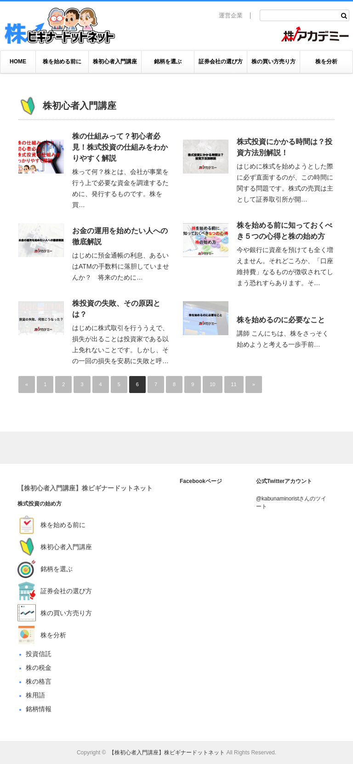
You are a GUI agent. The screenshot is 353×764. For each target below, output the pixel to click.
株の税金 (38, 667)
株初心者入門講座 (115, 61)
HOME (18, 61)
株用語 (35, 695)
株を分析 (326, 61)
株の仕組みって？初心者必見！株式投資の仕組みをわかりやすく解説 (120, 147)
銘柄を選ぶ (168, 61)
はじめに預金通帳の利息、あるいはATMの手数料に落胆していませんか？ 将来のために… (120, 266)
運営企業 (231, 15)
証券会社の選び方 (221, 61)
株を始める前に (62, 61)
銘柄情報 (38, 709)
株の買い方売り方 (273, 61)
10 (212, 384)
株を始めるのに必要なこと (281, 320)
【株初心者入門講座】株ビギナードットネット (85, 488)
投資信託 (38, 653)
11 (234, 384)
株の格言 (38, 681)
